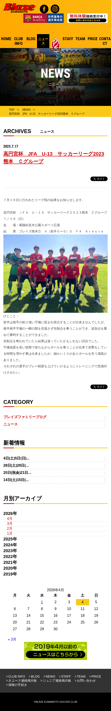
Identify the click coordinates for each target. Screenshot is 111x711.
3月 (10, 523)
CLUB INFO (16, 676)
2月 (10, 528)
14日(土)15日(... (16, 480)
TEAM (81, 676)
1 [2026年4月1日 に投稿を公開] (42, 602)
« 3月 (12, 639)
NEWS (50, 676)
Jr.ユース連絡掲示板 (22, 680)
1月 (10, 533)
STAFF (66, 676)
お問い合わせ (86, 680)
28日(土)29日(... (16, 465)
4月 (10, 519)
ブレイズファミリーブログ (24, 417)
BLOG (35, 676)
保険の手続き (17, 685)
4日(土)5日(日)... (16, 458)
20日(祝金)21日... (17, 473)
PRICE (96, 676)
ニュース (10, 424)
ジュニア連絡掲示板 (57, 680)
